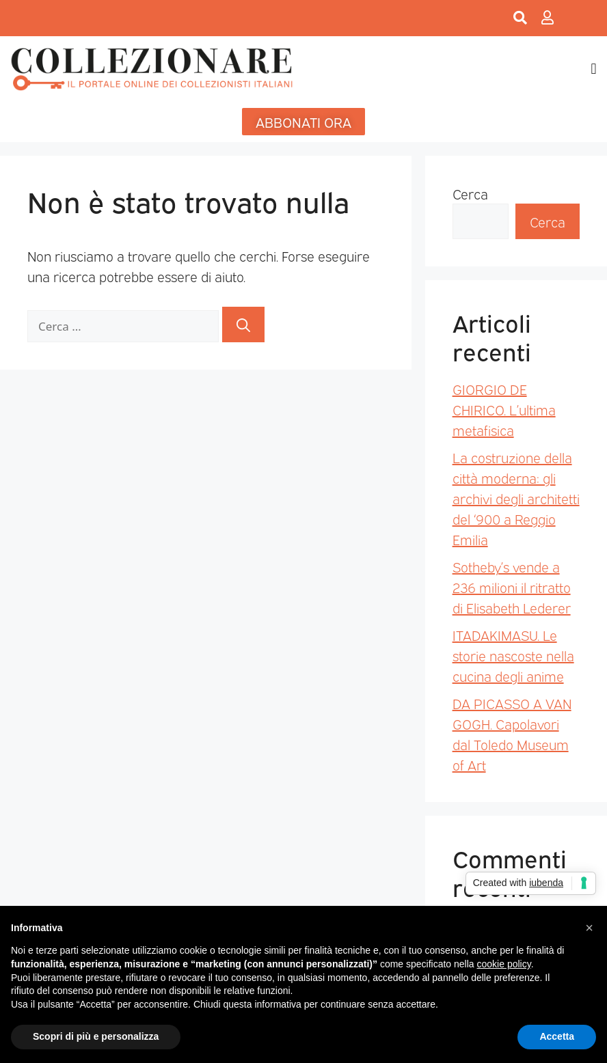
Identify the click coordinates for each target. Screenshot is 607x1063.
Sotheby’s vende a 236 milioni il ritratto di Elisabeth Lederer (512, 586)
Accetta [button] (556, 1036)
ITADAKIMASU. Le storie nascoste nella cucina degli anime (513, 655)
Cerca (470, 193)
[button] (593, 68)
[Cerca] (243, 324)
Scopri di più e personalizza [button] (96, 1036)
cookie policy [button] (504, 963)
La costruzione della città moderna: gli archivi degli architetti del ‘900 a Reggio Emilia (516, 498)
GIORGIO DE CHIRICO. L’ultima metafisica (504, 409)
